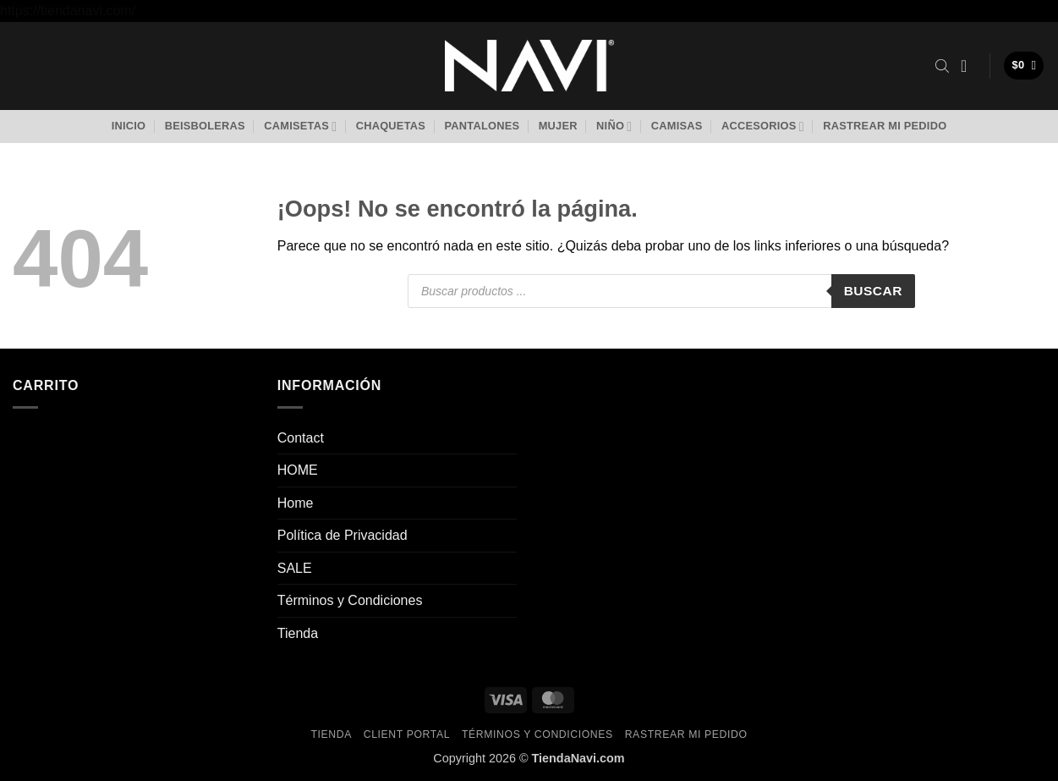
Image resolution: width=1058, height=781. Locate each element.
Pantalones (481, 125)
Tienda (297, 633)
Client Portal (407, 734)
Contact (300, 438)
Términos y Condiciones (350, 600)
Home (295, 503)
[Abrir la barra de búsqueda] (942, 66)
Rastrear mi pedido (884, 125)
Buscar (873, 290)
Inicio (129, 125)
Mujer (558, 125)
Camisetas (300, 126)
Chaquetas (390, 125)
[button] (969, 66)
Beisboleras (205, 125)
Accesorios (762, 126)
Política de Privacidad (342, 535)
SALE (294, 568)
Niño (614, 126)
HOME (297, 470)
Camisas (677, 125)
